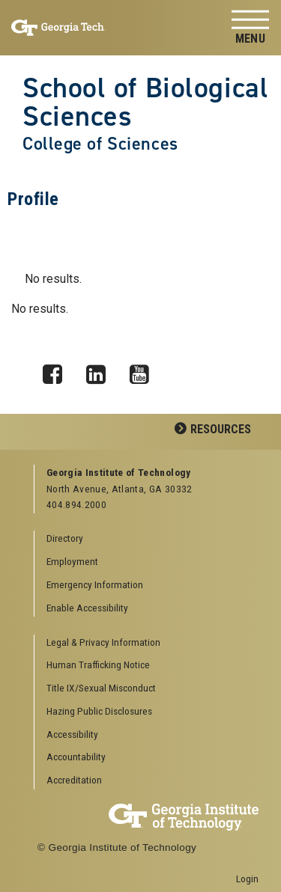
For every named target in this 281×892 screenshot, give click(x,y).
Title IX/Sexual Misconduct (101, 688)
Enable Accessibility (87, 608)
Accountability (76, 757)
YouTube (145, 370)
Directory (64, 538)
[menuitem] (146, 643)
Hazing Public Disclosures (99, 711)
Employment (72, 561)
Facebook (58, 370)
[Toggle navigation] (250, 28)
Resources (220, 429)
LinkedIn (101, 370)
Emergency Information (94, 584)
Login (247, 879)
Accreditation (74, 780)
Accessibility (72, 734)
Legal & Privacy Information (103, 642)
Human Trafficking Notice (98, 664)
